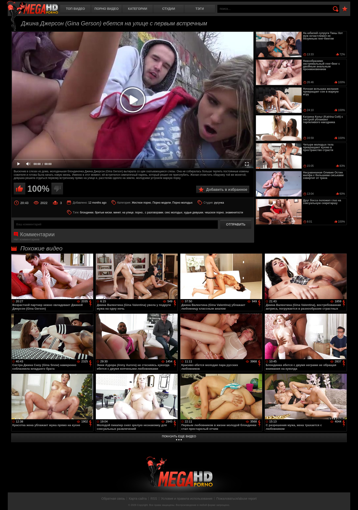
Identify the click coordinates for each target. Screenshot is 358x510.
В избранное (345, 9)
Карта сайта (138, 498)
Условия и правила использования (186, 498)
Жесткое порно (141, 202)
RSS (153, 498)
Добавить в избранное (226, 189)
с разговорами (154, 212)
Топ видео (75, 9)
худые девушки (193, 212)
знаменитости (234, 212)
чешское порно (214, 212)
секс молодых (173, 212)
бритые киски (103, 212)
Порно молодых (182, 202)
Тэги (199, 9)
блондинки (86, 212)
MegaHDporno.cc (32, 8)
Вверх (351, 501)
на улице (128, 212)
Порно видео (107, 9)
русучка (219, 202)
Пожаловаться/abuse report (236, 498)
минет (117, 212)
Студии (168, 9)
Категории (137, 9)
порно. (139, 212)
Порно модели (162, 202)
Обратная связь (113, 498)
